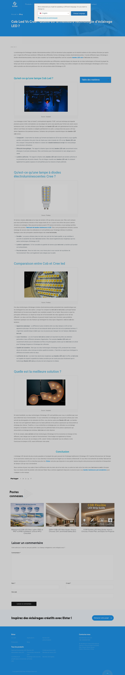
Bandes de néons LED (49, 652)
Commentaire (15, 553)
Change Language (79, 13)
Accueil (13, 14)
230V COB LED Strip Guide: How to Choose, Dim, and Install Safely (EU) (62, 531)
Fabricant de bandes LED (18, 650)
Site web (14, 592)
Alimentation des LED (17, 652)
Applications (30, 638)
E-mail (68, 583)
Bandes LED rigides (48, 657)
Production (14, 642)
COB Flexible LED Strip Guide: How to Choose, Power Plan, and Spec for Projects (97, 531)
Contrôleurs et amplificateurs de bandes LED (18, 659)
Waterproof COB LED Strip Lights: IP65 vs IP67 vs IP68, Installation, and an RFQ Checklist (27, 531)
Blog (21, 14)
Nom (13, 583)
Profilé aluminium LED (49, 650)
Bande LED (30, 650)
